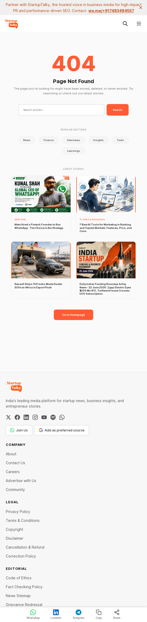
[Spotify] (53, 417)
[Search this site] (125, 23)
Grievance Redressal (24, 604)
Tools (120, 140)
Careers (13, 471)
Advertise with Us (21, 480)
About (11, 454)
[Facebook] (17, 417)
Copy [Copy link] (99, 614)
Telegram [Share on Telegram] (78, 614)
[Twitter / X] (8, 417)
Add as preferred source (62, 430)
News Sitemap (18, 595)
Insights (98, 140)
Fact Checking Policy (24, 587)
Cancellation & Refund (25, 547)
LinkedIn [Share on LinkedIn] (55, 614)
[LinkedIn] (26, 417)
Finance (49, 140)
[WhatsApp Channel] (62, 417)
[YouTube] (44, 417)
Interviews (73, 140)
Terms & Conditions (23, 520)
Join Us (19, 430)
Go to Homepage (73, 314)
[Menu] (139, 23)
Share (116, 614)
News (26, 140)
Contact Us (15, 463)
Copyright (14, 529)
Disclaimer (14, 538)
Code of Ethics (19, 578)
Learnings (73, 150)
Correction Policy (21, 556)
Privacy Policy (18, 511)
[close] (140, 7)
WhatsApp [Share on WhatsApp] (33, 614)
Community (15, 489)
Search (117, 109)
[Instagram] (35, 417)
